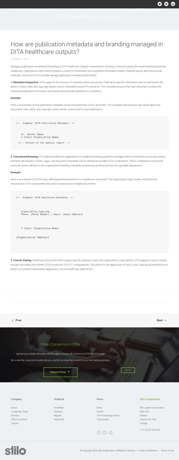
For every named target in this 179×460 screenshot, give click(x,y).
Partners (15, 415)
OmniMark (59, 407)
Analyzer (58, 411)
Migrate (57, 415)
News (99, 407)
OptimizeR (59, 419)
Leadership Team (19, 411)
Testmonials (103, 419)
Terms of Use (167, 450)
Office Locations (19, 419)
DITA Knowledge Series (108, 415)
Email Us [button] (128, 370)
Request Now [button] (60, 372)
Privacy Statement (148, 450)
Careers (15, 423)
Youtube (166, 3)
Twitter (159, 3)
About (14, 407)
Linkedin (172, 3)
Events (100, 411)
